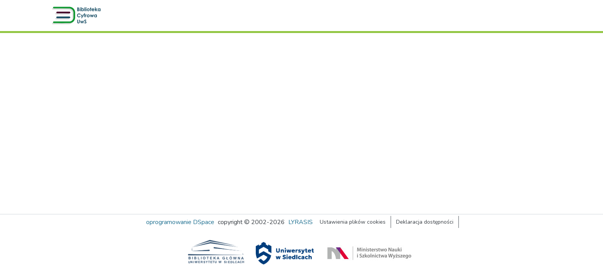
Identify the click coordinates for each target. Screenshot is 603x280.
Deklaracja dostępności (424, 222)
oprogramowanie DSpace (180, 222)
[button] (77, 15)
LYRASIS (300, 222)
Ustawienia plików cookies (353, 222)
